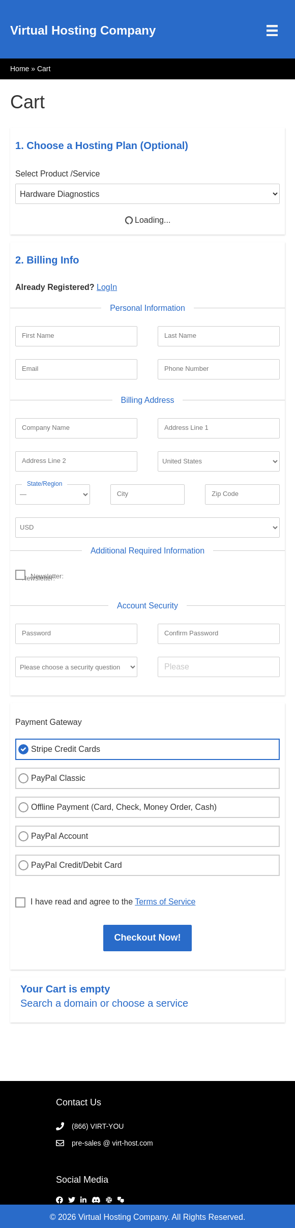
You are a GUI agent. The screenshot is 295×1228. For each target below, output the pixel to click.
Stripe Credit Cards (58, 749)
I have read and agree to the (105, 902)
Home (19, 69)
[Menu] (272, 30)
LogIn (107, 287)
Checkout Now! (147, 937)
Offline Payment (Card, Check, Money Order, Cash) (116, 807)
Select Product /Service (57, 173)
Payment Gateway (48, 722)
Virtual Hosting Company (83, 30)
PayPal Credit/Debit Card (69, 865)
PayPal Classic (50, 778)
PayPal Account (52, 836)
